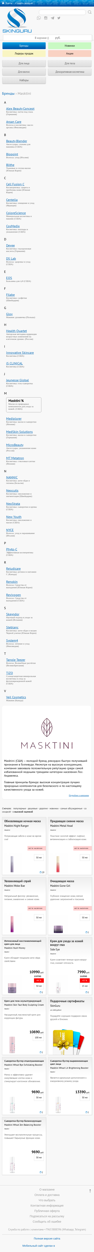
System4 (12, 640)
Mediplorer (14, 418)
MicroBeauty (14, 445)
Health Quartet (16, 331)
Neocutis (12, 490)
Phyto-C (11, 549)
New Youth (14, 517)
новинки (54, 808)
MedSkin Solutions (19, 432)
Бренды (8, 93)
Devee (10, 245)
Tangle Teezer (15, 660)
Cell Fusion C (15, 184)
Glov (9, 314)
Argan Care (13, 122)
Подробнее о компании (79, 795)
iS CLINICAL (14, 363)
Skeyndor (12, 614)
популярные (19, 808)
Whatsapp (68, 1229)
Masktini (14, 401)
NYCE (10, 530)
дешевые (32, 808)
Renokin (12, 582)
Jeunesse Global (17, 380)
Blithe (10, 165)
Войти (9, 3)
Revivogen (13, 595)
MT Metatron (15, 458)
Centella (12, 200)
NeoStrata (13, 503)
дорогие (43, 808)
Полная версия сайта (47, 1238)
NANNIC (12, 477)
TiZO (9, 673)
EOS (9, 278)
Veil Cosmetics (16, 697)
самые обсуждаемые (71, 808)
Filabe (10, 295)
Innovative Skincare (20, 352)
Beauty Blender (16, 141)
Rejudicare (13, 568)
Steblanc (12, 627)
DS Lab (11, 258)
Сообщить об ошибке (47, 1221)
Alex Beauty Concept (20, 108)
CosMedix (13, 226)
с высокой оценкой (23, 811)
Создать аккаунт (24, 3)
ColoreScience (16, 213)
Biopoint (12, 154)
